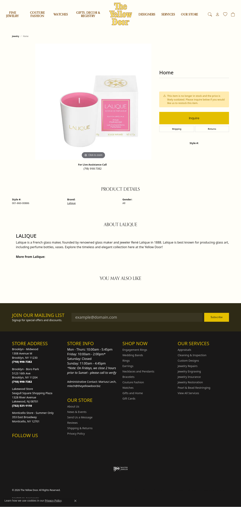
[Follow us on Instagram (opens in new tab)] (16, 443)
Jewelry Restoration (190, 382)
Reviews (72, 423)
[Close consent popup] (75, 501)
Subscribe (217, 317)
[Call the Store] (22, 362)
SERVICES (168, 14)
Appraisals (184, 350)
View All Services (188, 393)
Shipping (176, 129)
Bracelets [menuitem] (128, 377)
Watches (60, 14)
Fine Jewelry (12, 14)
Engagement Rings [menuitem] (134, 350)
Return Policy (142, 490)
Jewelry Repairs (187, 366)
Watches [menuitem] (127, 387)
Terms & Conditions (185, 490)
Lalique (71, 203)
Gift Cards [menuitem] (128, 398)
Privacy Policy (76, 433)
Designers (147, 14)
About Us (73, 406)
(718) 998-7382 (92, 168)
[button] (210, 14)
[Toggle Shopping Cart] (233, 14)
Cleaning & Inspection (192, 355)
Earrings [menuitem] (127, 366)
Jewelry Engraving (189, 371)
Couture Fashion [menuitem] (133, 382)
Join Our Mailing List (38, 315)
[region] (93, 102)
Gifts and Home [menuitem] (132, 393)
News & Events (76, 412)
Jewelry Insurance (189, 377)
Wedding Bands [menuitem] (132, 355)
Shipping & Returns (80, 428)
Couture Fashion (37, 14)
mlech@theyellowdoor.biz (84, 386)
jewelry (15, 36)
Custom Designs (188, 360)
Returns (212, 129)
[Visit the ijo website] (120, 469)
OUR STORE (189, 14)
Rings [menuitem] (126, 360)
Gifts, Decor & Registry (88, 14)
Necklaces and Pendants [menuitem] (138, 371)
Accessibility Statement (213, 490)
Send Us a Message (79, 417)
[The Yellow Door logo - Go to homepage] (121, 14)
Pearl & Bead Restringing (194, 387)
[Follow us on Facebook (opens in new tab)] (25, 443)
